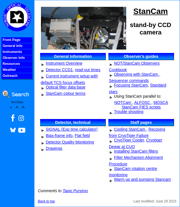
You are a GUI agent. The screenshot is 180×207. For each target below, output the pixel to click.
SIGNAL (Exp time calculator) (72, 129)
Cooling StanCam (130, 129)
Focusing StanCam (131, 85)
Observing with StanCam (136, 74)
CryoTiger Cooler (129, 140)
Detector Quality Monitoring (70, 142)
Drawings (54, 148)
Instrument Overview (64, 63)
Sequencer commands (129, 80)
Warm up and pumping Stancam (142, 179)
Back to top (46, 201)
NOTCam (123, 102)
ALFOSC (142, 102)
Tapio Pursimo (75, 190)
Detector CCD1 (59, 69)
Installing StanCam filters (136, 151)
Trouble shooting (129, 111)
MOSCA (161, 102)
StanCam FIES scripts (141, 107)
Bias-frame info (59, 135)
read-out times (87, 69)
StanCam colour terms (65, 93)
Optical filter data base (65, 87)
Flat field (82, 135)
